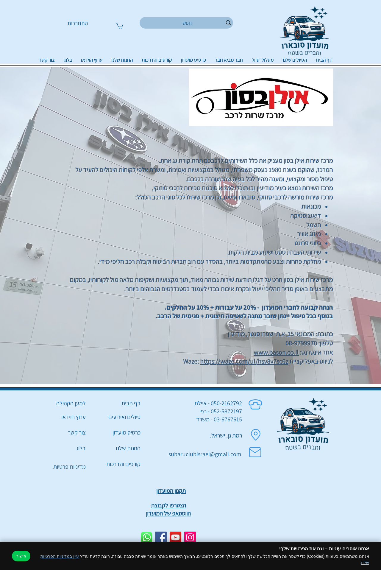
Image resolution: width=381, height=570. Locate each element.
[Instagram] (190, 537)
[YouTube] (175, 537)
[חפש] (187, 23)
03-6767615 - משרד (219, 419)
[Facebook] (161, 537)
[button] (119, 25)
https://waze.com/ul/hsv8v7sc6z (244, 361)
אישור (21, 556)
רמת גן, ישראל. (226, 435)
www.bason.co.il (276, 352)
